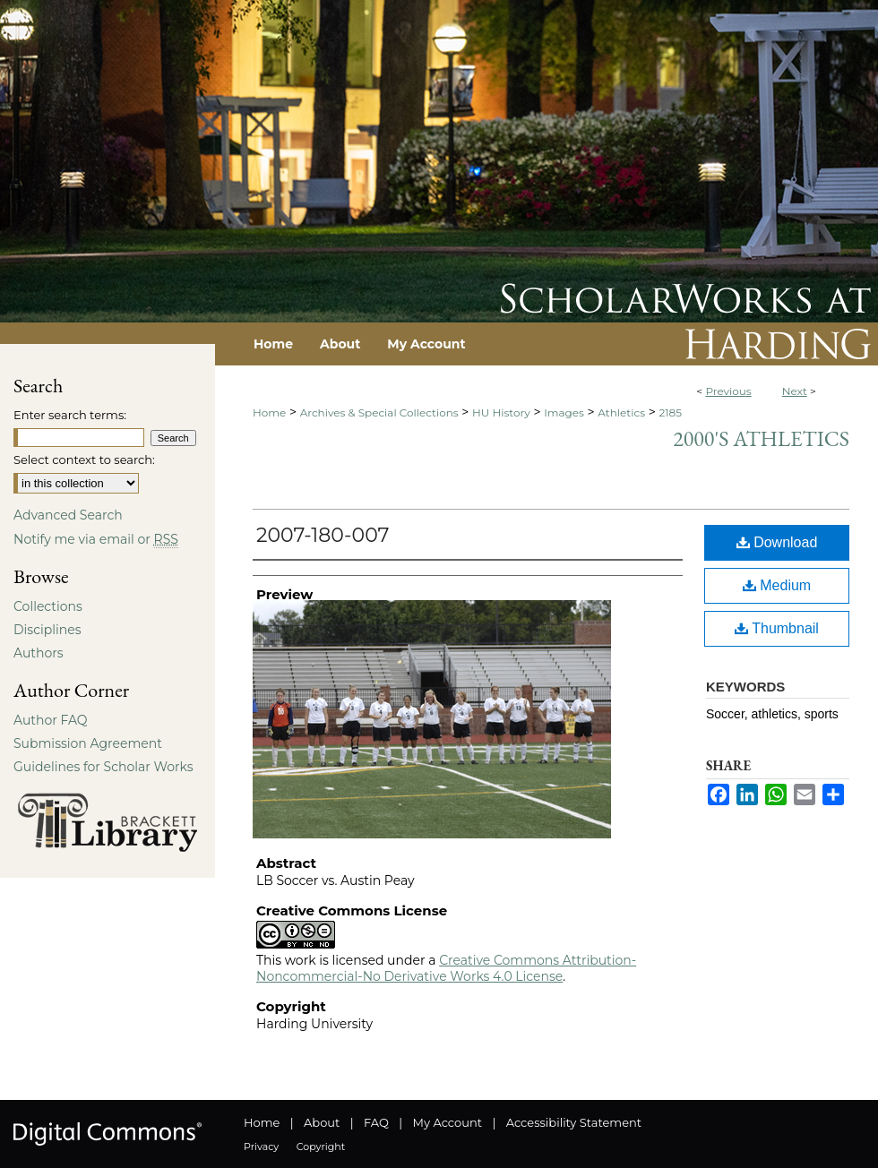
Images (564, 412)
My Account (447, 1122)
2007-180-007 (323, 535)
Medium (777, 585)
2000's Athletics (761, 438)
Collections (47, 606)
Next (794, 391)
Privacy (261, 1146)
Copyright (321, 1146)
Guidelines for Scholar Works (103, 767)
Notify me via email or (95, 539)
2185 (670, 412)
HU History (501, 412)
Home (269, 412)
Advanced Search (68, 515)
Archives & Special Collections (379, 412)
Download (777, 542)
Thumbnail (777, 628)
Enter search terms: (69, 415)
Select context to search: (84, 459)
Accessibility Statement (573, 1122)
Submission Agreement (87, 743)
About (322, 1122)
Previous (728, 391)
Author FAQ (50, 720)
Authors (38, 653)
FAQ (376, 1122)
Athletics (621, 412)
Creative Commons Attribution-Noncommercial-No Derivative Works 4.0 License (446, 968)
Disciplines (47, 630)
